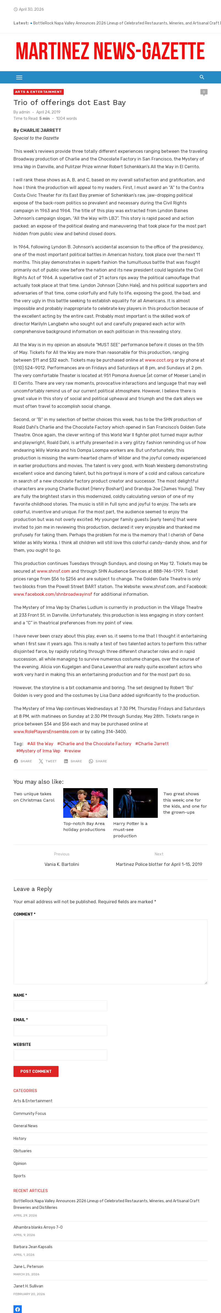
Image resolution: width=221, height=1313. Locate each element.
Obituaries (15, 1111)
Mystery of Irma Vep (188, 713)
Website (15, 1004)
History (12, 1098)
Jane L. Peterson (21, 1227)
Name (13, 955)
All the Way (34, 713)
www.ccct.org (107, 345)
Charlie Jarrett (146, 713)
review (19, 720)
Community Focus (22, 1073)
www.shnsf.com (46, 541)
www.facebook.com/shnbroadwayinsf (45, 564)
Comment (17, 874)
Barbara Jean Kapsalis (25, 1207)
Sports (12, 1136)
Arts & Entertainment (31, 92)
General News (18, 1086)
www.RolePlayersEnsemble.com (143, 693)
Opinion (12, 1123)
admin (17, 112)
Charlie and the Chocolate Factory (88, 713)
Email (13, 980)
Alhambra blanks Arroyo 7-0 (30, 1187)
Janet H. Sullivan (21, 1246)
